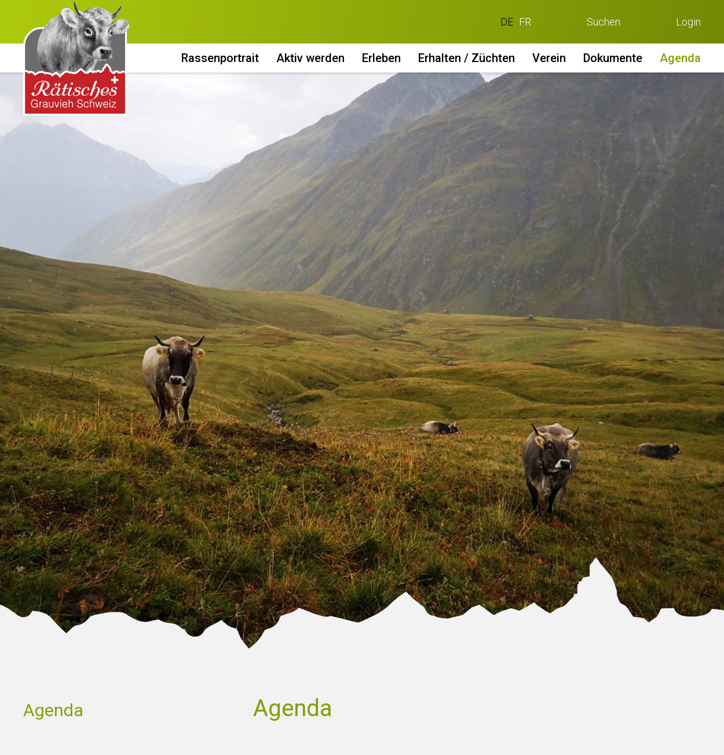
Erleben (381, 58)
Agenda (680, 58)
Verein (549, 58)
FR (525, 22)
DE (506, 22)
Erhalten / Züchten (466, 58)
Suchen (603, 22)
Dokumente (612, 58)
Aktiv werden (310, 58)
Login (688, 22)
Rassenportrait (220, 58)
